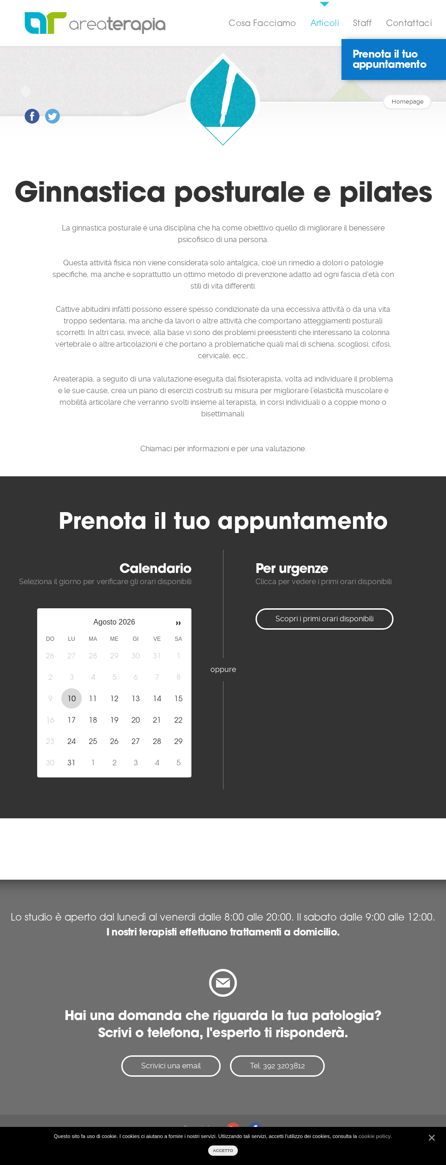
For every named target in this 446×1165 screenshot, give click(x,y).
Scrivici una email (171, 1065)
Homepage (408, 101)
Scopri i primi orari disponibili (324, 618)
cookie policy (374, 1136)
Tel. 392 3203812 (277, 1065)
